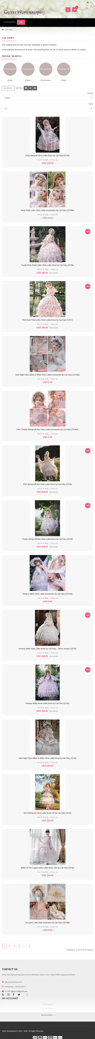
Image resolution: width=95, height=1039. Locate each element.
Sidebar (8, 88)
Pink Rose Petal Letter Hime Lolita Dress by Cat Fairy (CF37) (47, 320)
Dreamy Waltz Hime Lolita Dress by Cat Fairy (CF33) (47, 703)
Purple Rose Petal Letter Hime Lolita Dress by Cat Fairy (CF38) (47, 265)
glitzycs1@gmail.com (19, 991)
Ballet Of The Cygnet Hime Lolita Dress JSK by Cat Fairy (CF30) (47, 868)
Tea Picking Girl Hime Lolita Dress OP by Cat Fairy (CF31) (47, 813)
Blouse (28, 80)
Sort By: (90, 93)
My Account (48, 1004)
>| (29, 946)
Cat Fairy (9, 30)
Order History (48, 1008)
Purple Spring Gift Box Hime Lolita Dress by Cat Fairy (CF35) (47, 539)
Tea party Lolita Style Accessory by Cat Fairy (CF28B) (47, 923)
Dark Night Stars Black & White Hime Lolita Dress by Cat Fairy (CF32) (47, 758)
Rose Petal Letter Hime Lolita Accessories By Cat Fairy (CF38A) (47, 210)
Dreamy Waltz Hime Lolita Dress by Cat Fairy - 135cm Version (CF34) (47, 649)
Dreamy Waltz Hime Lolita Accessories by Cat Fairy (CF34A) (47, 594)
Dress (10, 80)
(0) (47, 160)
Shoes (63, 80)
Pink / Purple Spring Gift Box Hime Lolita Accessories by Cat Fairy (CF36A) (47, 429)
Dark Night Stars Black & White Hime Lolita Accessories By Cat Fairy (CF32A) (48, 375)
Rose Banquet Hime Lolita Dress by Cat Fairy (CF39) (47, 155)
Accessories (46, 80)
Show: (91, 104)
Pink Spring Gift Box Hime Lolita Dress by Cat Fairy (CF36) (47, 484)
